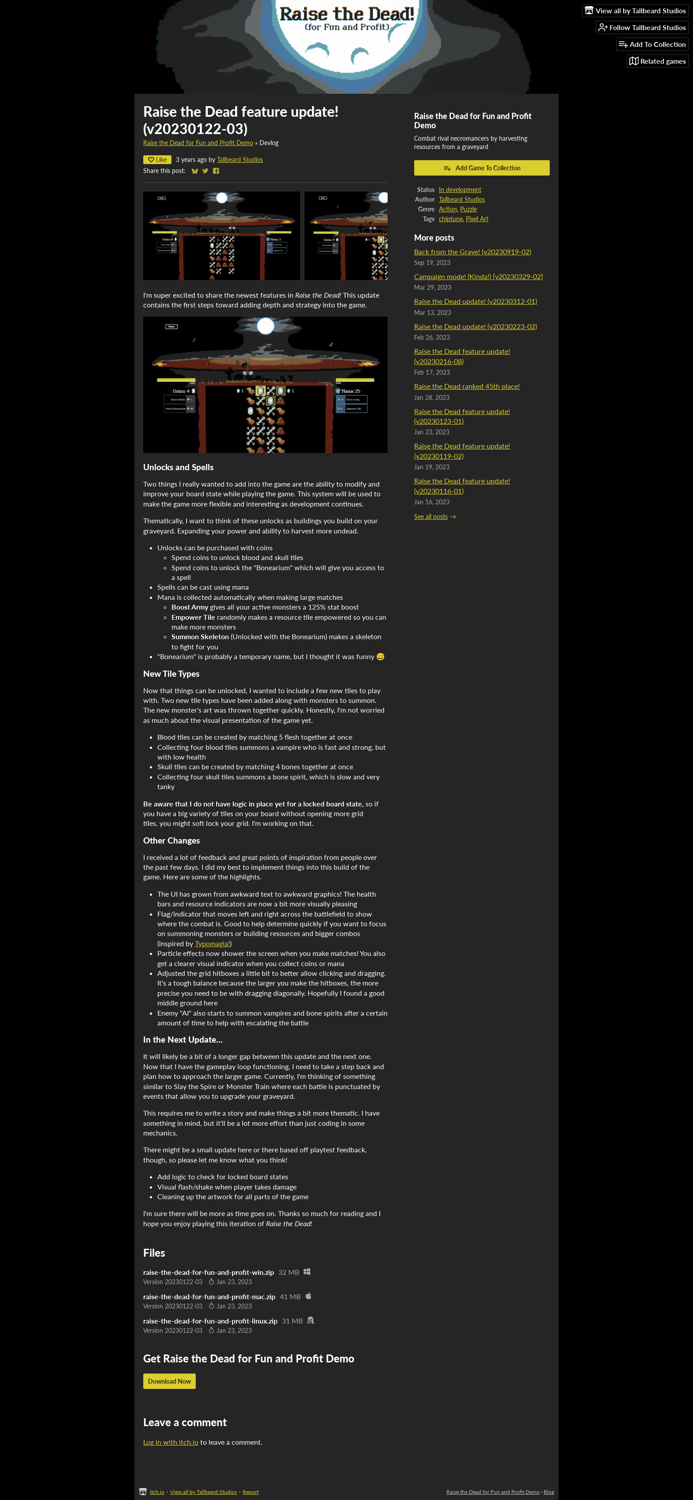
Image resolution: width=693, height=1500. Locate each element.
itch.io (157, 1491)
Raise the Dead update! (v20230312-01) (475, 301)
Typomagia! (212, 943)
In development (460, 189)
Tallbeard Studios (240, 159)
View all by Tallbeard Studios (203, 1491)
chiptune (451, 219)
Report (251, 1491)
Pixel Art (477, 219)
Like (157, 159)
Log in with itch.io (170, 1442)
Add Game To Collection (482, 168)
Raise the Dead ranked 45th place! (467, 386)
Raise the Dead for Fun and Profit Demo (198, 142)
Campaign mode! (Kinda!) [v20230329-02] (478, 276)
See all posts (431, 516)
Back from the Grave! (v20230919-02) (472, 251)
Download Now (169, 1381)
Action (448, 209)
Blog (549, 1491)
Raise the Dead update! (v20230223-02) (475, 326)
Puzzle (468, 209)
